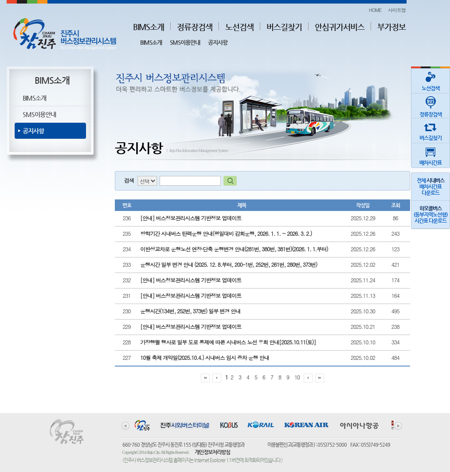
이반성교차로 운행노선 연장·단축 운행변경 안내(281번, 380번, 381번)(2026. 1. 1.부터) (234, 249)
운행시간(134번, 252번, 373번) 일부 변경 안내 (190, 311)
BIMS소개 (148, 26)
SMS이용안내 (185, 42)
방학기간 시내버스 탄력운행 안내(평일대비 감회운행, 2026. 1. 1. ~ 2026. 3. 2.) (226, 233)
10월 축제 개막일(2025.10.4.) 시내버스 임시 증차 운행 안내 (204, 357)
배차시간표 (430, 154)
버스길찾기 (284, 26)
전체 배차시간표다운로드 (430, 186)
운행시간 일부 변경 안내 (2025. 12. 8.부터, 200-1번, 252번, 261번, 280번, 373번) (228, 264)
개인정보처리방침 (212, 452)
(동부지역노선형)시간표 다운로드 (430, 214)
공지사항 (217, 42)
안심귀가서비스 (339, 26)
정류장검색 (194, 26)
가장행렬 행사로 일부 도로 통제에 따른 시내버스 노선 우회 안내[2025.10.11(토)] (228, 342)
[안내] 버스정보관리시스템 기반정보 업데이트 (190, 218)
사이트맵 (397, 10)
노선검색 (239, 26)
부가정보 (391, 26)
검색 (129, 180)
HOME (375, 10)
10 (297, 377)
